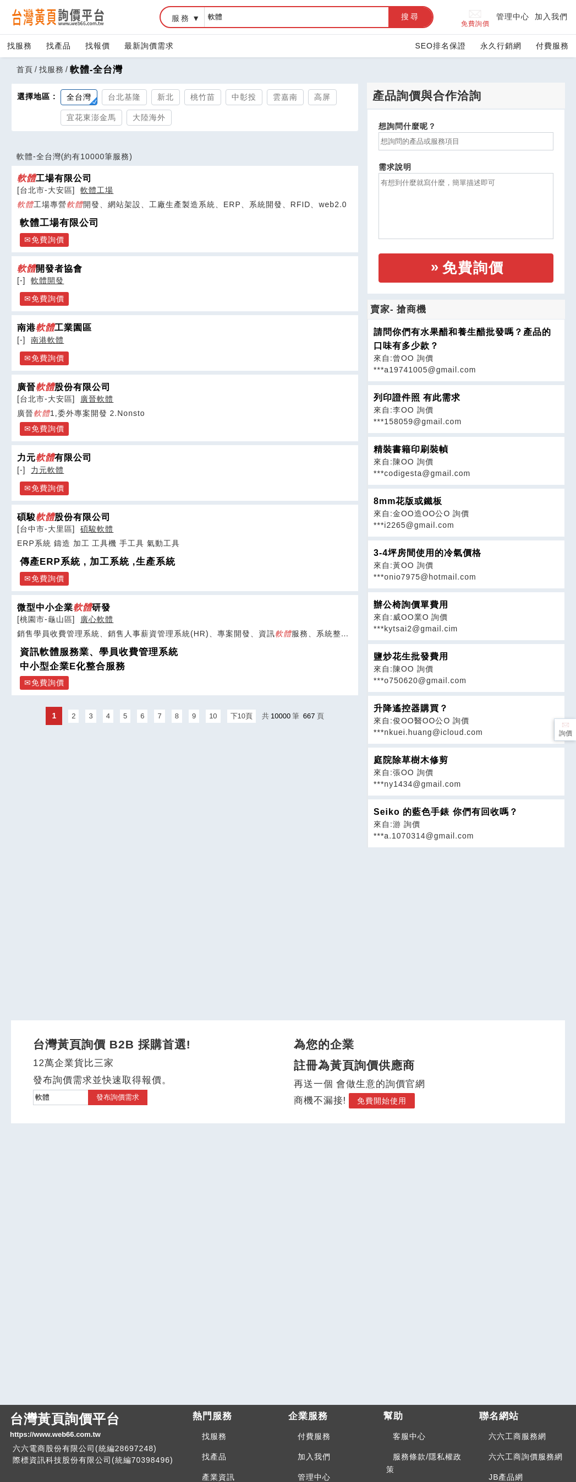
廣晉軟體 (96, 398)
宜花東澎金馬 (91, 117)
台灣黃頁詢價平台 (97, 1425)
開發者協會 (50, 268)
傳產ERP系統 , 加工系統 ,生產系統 (97, 561)
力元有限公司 (54, 457)
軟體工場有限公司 (59, 223)
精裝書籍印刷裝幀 (411, 449)
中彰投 (244, 97)
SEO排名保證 (440, 45)
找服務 (19, 45)
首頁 (25, 69)
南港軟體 (47, 340)
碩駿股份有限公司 (64, 517)
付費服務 (552, 45)
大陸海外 (149, 117)
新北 (165, 97)
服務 (181, 18)
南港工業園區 (54, 327)
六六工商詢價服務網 (526, 1456)
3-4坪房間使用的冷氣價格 (427, 553)
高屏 (322, 97)
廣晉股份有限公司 (64, 387)
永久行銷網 (501, 45)
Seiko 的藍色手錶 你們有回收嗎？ (446, 811)
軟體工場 (96, 190)
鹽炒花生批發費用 (411, 656)
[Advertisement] (465, 925)
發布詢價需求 (117, 1097)
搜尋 (410, 16)
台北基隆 (124, 97)
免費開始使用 (382, 1100)
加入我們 (551, 16)
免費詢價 (475, 17)
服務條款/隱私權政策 (424, 1463)
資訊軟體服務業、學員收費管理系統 (99, 652)
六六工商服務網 (517, 1436)
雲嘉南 (285, 97)
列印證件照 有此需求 (417, 397)
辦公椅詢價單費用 (411, 604)
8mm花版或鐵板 (408, 501)
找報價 (97, 45)
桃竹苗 (202, 97)
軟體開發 (47, 280)
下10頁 (242, 716)
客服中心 (409, 1436)
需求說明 (395, 167)
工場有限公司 (54, 178)
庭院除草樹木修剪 (411, 760)
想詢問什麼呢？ (407, 126)
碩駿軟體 (96, 528)
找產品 (58, 45)
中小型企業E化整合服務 (72, 666)
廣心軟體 (96, 619)
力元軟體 (47, 470)
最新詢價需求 (149, 45)
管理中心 (512, 16)
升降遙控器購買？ (411, 708)
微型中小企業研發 (64, 607)
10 (213, 716)
